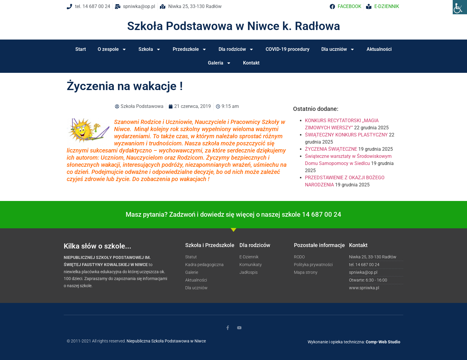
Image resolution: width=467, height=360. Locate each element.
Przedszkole (190, 49)
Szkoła (149, 49)
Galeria (219, 63)
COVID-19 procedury (287, 49)
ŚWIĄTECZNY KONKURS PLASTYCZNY (346, 135)
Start (80, 49)
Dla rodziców (236, 49)
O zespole (112, 49)
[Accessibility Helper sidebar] (460, 7)
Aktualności (379, 49)
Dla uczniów (338, 49)
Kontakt (251, 63)
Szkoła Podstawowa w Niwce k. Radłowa (233, 26)
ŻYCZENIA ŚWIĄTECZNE (331, 149)
